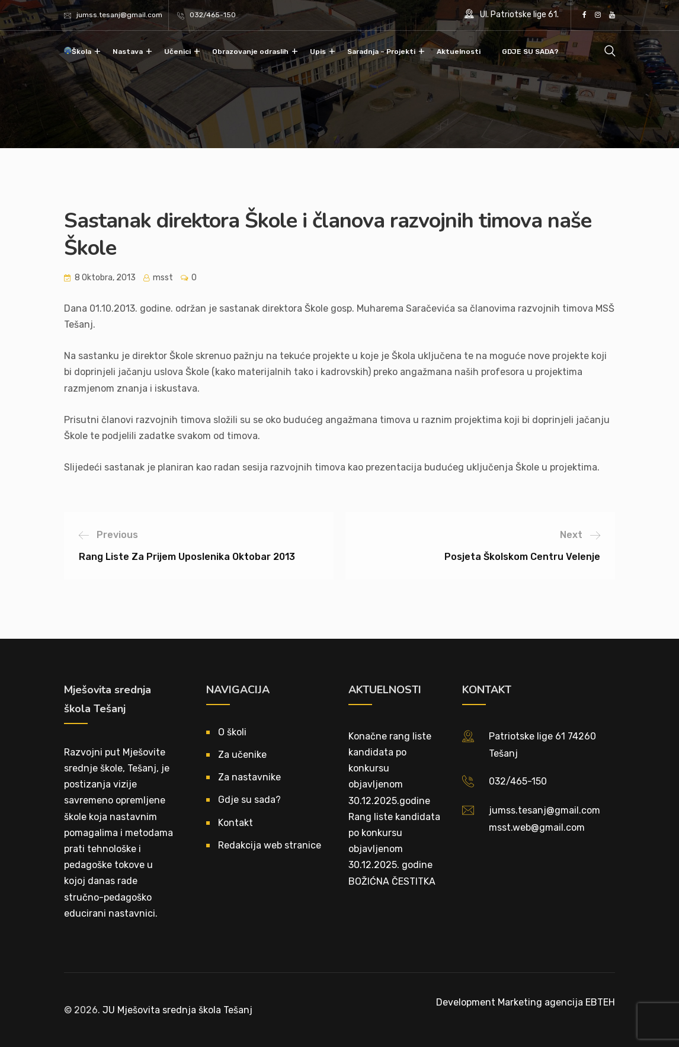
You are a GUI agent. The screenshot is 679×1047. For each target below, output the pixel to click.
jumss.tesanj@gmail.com (119, 15)
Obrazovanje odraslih (250, 51)
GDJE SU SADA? (530, 51)
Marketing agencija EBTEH (556, 1002)
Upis (318, 51)
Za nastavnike (249, 777)
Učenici (177, 51)
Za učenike (242, 754)
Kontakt (235, 822)
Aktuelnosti (459, 51)
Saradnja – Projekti (381, 51)
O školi (232, 732)
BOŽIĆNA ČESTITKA (391, 881)
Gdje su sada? (249, 799)
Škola (81, 51)
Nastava (128, 51)
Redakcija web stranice (269, 845)
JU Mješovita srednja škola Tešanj (177, 1010)
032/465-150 (213, 15)
